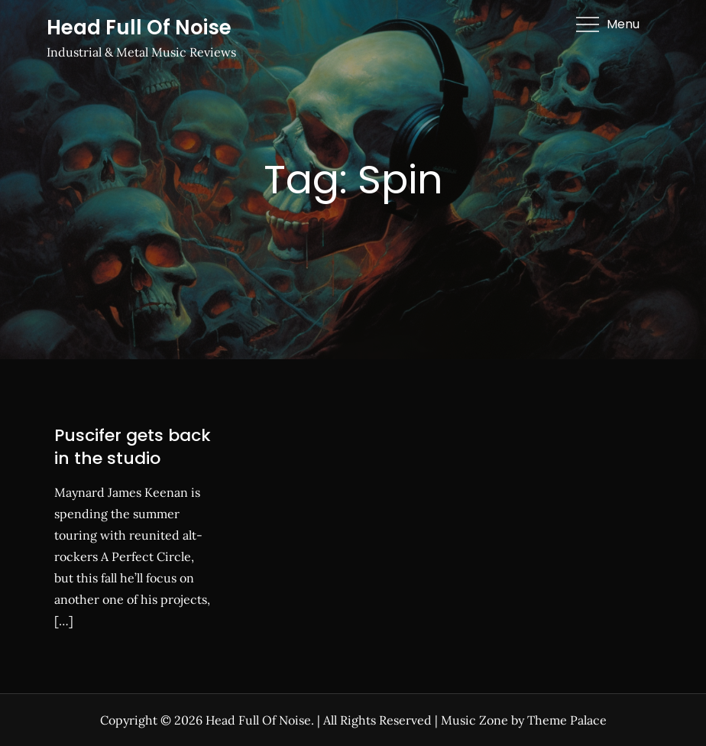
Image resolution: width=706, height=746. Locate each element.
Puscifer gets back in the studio (132, 446)
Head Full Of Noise (139, 27)
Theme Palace (567, 720)
